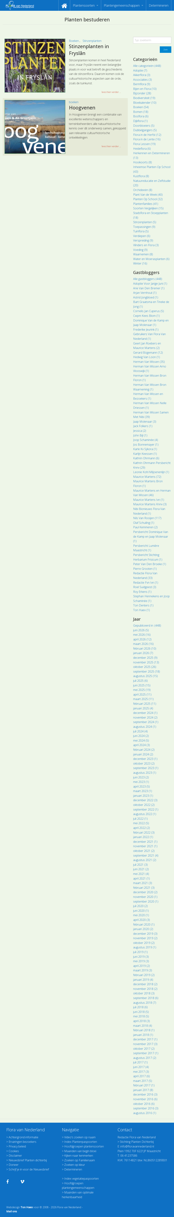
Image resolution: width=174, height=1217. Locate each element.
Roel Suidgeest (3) (144, 587)
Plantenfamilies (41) (145, 204)
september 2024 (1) (145, 722)
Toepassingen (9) (144, 227)
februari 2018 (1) (144, 1030)
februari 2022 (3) (144, 832)
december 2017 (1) (145, 1039)
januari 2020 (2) (143, 929)
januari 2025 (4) (143, 708)
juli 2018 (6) (140, 1007)
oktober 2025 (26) (144, 667)
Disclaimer (15, 1156)
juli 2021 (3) (140, 865)
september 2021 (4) (145, 855)
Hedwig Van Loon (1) (146, 357)
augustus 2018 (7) (144, 1003)
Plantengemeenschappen (122, 5)
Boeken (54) (141, 107)
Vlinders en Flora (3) (146, 245)
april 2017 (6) (141, 1076)
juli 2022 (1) (140, 819)
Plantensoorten (84, 5)
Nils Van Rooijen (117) (147, 518)
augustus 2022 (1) (144, 814)
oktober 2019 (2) (144, 943)
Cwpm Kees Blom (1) (146, 316)
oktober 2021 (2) (144, 851)
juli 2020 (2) (140, 906)
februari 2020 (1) (144, 924)
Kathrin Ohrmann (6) (146, 458)
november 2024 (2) (145, 717)
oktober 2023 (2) (144, 763)
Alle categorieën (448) (147, 66)
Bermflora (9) (141, 84)
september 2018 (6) (145, 998)
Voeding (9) (140, 250)
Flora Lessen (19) (144, 144)
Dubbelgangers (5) (145, 130)
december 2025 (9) (145, 658)
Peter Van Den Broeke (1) (149, 564)
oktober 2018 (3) (144, 993)
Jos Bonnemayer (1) (146, 445)
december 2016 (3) (145, 1094)
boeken (73, 102)
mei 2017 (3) (141, 1072)
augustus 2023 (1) (144, 773)
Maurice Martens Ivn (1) (148, 500)
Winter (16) (140, 263)
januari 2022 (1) (143, 837)
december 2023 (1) (145, 759)
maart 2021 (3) (142, 883)
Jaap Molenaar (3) (144, 422)
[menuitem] (64, 5)
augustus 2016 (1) (144, 1113)
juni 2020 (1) (141, 911)
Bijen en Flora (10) (145, 89)
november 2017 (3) (145, 1044)
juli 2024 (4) (140, 731)
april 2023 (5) (141, 786)
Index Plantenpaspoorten (80, 1142)
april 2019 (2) (141, 966)
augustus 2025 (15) (145, 676)
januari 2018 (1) (143, 1035)
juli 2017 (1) (140, 1062)
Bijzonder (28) (142, 93)
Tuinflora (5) (141, 231)
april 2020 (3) (141, 920)
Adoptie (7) (140, 70)
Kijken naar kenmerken (78, 1156)
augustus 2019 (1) (144, 947)
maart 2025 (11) (143, 699)
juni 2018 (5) (141, 1012)
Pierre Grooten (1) (145, 569)
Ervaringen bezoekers (22, 1142)
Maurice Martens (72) (147, 477)
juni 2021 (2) (141, 869)
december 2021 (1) (145, 842)
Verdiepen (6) (141, 236)
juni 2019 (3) (141, 957)
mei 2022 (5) (141, 823)
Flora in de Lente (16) (147, 139)
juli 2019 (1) (140, 952)
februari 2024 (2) (144, 750)
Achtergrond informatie (23, 1137)
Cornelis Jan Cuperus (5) (148, 311)
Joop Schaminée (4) (145, 440)
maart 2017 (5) (142, 1081)
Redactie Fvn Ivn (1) (145, 583)
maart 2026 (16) (143, 644)
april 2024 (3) (141, 745)
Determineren (158, 5)
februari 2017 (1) (144, 1085)
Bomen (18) (140, 112)
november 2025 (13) (146, 662)
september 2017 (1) (145, 1053)
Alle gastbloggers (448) (147, 279)
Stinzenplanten (92, 41)
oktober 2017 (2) (144, 1049)
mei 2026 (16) (142, 635)
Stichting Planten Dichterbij (137, 1142)
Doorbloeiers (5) (143, 126)
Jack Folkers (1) (142, 426)
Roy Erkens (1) (142, 592)
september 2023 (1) (145, 768)
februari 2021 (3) (144, 888)
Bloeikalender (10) (144, 103)
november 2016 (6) (145, 1099)
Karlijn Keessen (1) (145, 454)
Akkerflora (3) (141, 75)
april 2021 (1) (141, 878)
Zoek (165, 49)
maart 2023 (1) (142, 791)
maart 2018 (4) (142, 1026)
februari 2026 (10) (144, 648)
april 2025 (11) (142, 694)
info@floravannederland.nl (137, 1146)
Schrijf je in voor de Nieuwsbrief (29, 1169)
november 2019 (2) (145, 938)
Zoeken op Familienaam (79, 1160)
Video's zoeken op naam (80, 1137)
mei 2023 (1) (141, 782)
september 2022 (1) (145, 809)
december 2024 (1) (145, 713)
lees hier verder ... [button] (111, 92)
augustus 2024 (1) (144, 727)
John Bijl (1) (140, 435)
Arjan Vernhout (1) (145, 293)
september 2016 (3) (145, 1108)
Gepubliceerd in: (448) (147, 625)
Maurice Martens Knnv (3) (150, 504)
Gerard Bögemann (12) (148, 353)
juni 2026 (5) (141, 630)
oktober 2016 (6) (144, 1104)
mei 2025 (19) (142, 690)
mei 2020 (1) (141, 915)
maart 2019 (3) (142, 970)
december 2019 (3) (145, 934)
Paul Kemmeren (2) (145, 527)
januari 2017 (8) (143, 1090)
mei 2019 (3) (141, 961)
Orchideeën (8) (142, 190)
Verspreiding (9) (143, 240)
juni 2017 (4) (141, 1067)
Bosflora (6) (140, 116)
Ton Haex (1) (141, 610)
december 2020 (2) (145, 892)
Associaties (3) (142, 80)
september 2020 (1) (145, 901)
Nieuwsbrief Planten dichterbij (28, 1160)
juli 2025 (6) (140, 681)
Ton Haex (27, 1207)
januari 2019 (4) (143, 980)
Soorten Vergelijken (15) (148, 208)
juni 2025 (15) (141, 685)
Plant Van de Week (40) (148, 195)
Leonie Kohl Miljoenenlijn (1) (151, 472)
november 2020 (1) (145, 897)
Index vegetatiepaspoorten (81, 1179)
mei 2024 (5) (141, 740)
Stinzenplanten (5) (144, 222)
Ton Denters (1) (143, 605)
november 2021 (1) (145, 846)
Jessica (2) (139, 431)
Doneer (14, 1165)
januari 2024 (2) (143, 754)
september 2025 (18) (146, 671)
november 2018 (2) (145, 989)
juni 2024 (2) (141, 736)
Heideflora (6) (142, 149)
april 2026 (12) (142, 639)
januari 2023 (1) (143, 796)
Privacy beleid (17, 1146)
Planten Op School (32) (148, 199)
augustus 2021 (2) (144, 860)
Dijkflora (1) (140, 121)
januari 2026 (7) (143, 653)
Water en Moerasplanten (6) (151, 259)
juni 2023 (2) (141, 777)
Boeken (74, 41)
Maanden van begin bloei (80, 1151)
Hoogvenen (82, 107)
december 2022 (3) (145, 800)
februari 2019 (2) (144, 975)
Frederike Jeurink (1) (146, 330)
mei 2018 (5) (141, 1016)
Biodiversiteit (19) (144, 98)
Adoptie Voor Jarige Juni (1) (150, 284)
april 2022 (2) (141, 828)
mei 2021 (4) (141, 874)
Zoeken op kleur (74, 1165)
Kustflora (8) (141, 176)
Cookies (14, 1151)
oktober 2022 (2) (144, 805)
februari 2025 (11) (144, 704)
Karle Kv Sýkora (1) (145, 449)
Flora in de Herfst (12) (147, 135)
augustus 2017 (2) (144, 1058)
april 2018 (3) (141, 1021)
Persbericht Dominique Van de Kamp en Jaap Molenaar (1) (150, 536)
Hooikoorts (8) (142, 162)
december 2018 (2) (145, 984)
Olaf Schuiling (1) (143, 523)
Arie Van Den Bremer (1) (148, 288)
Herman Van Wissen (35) (149, 362)
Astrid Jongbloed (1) (145, 297)
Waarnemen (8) (143, 254)
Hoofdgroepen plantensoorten (84, 1146)
